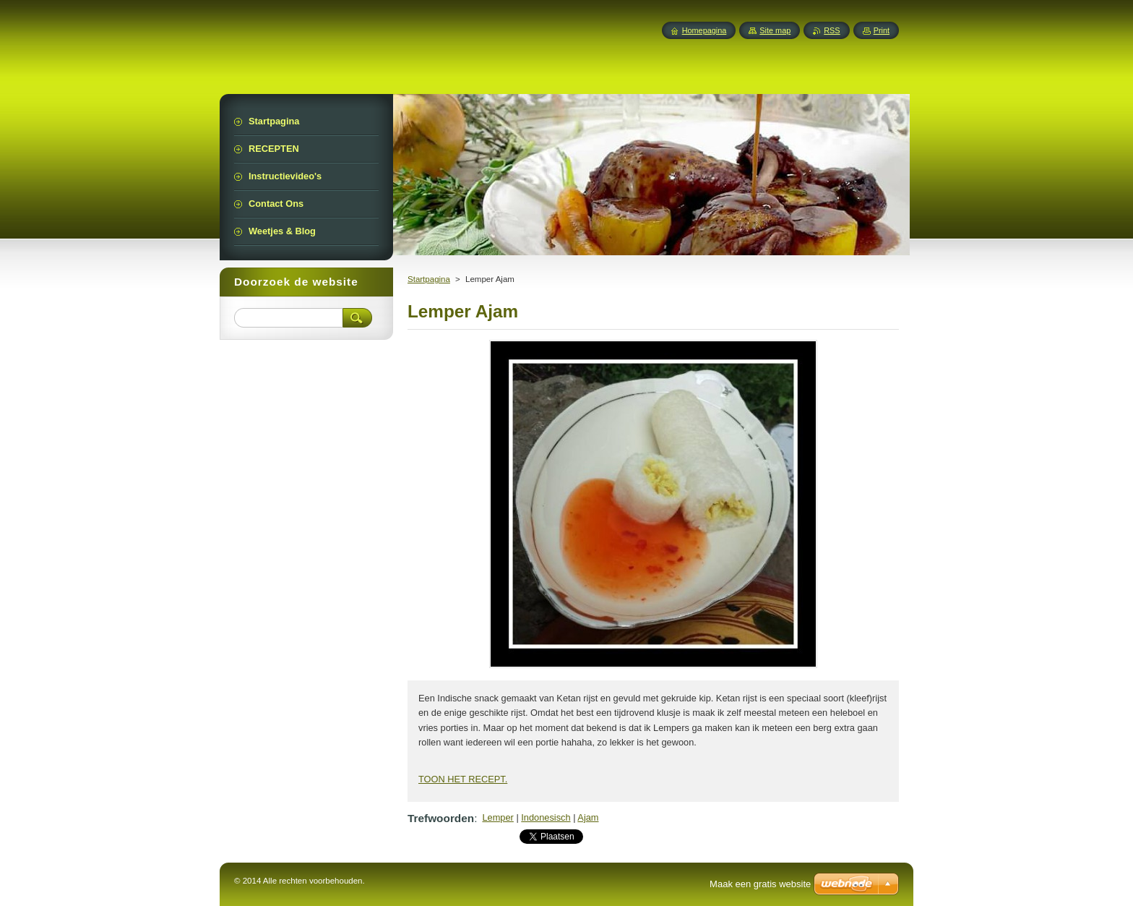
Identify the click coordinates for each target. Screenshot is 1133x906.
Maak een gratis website (760, 884)
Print (881, 30)
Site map (774, 30)
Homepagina (704, 30)
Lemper (497, 817)
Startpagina (429, 279)
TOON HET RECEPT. (462, 779)
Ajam (587, 817)
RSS (832, 30)
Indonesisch (545, 817)
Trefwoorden (441, 818)
